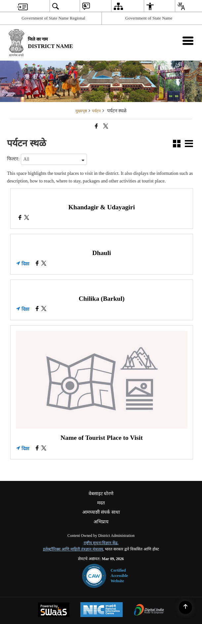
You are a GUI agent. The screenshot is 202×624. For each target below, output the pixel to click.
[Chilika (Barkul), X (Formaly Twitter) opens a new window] (43, 309)
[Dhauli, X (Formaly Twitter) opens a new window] (43, 264)
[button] (176, 144)
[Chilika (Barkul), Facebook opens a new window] (37, 309)
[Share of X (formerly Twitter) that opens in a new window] (105, 126)
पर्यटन (96, 111)
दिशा (23, 263)
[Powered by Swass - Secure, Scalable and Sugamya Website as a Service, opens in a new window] (53, 611)
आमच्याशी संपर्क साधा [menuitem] (101, 512)
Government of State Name (149, 18)
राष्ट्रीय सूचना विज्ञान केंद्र (101, 543)
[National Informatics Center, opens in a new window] (101, 610)
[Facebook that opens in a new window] (96, 126)
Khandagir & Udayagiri (101, 207)
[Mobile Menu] (188, 40)
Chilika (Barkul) (102, 298)
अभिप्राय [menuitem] (101, 521)
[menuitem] (22, 6)
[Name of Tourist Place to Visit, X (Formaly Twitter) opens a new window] (43, 448)
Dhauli (101, 252)
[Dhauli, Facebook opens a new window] (37, 264)
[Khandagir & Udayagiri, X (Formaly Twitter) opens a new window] (26, 218)
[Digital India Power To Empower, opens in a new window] (149, 611)
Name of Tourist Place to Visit (102, 437)
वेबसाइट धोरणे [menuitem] (101, 493)
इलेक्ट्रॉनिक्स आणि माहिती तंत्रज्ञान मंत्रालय (73, 549)
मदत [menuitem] (101, 502)
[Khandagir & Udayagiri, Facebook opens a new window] (20, 218)
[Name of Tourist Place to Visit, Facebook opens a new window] (37, 448)
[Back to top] (185, 607)
